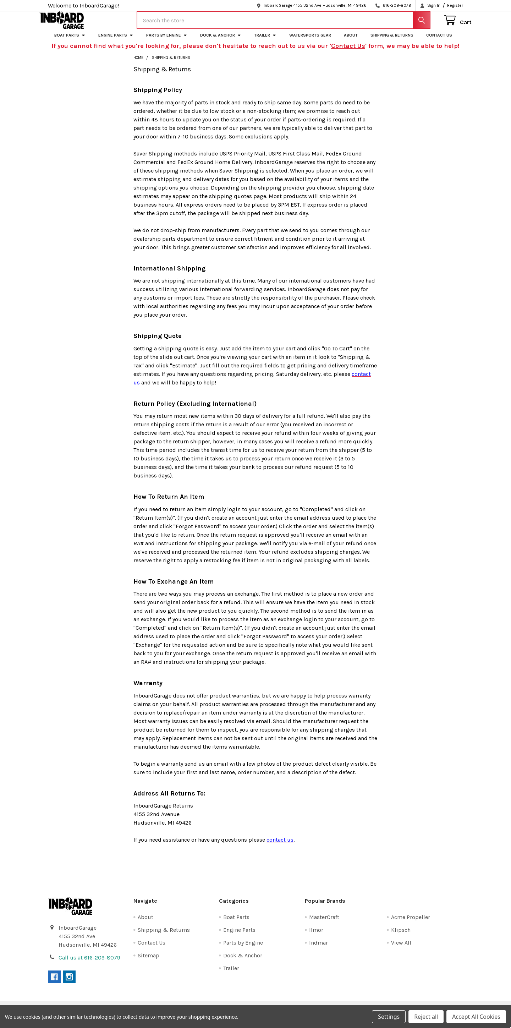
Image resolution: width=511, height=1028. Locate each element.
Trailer (265, 41)
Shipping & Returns (391, 41)
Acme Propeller (410, 923)
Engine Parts (115, 41)
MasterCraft (324, 923)
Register (455, 5)
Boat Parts (70, 41)
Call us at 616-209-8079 (89, 964)
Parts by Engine (166, 41)
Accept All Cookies (476, 1017)
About (351, 41)
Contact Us (439, 41)
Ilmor (316, 936)
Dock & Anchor (220, 41)
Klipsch (401, 936)
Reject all (426, 1017)
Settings (389, 1017)
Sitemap (148, 961)
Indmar (318, 949)
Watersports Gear (310, 41)
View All (401, 949)
